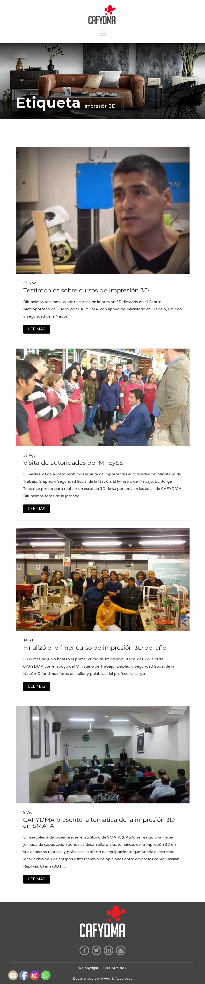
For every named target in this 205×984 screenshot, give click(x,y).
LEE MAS (36, 329)
